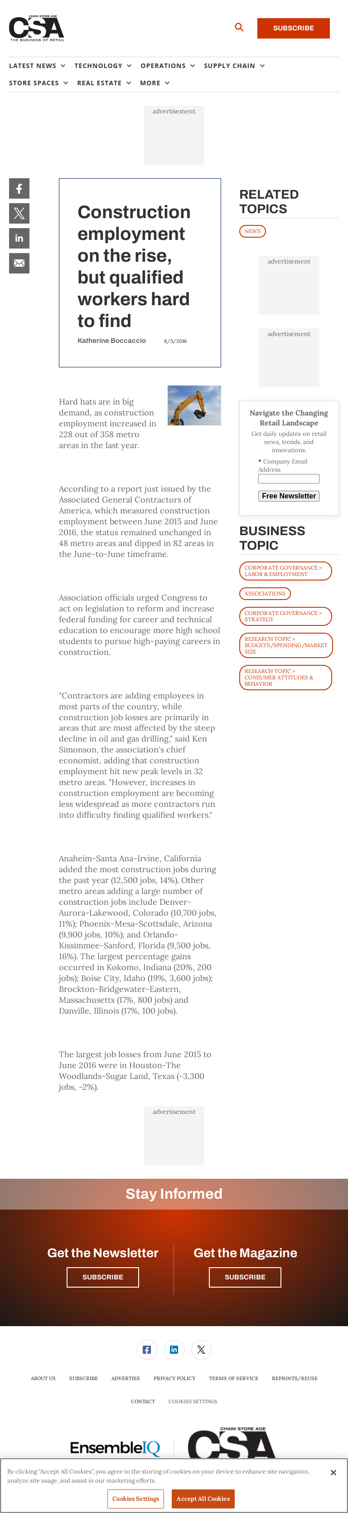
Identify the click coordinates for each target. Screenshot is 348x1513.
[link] (19, 188)
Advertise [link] (125, 1378)
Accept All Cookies (203, 1499)
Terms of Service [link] (233, 1378)
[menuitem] (41, 65)
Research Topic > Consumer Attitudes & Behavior (279, 677)
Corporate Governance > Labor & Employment (283, 570)
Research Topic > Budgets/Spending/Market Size (286, 645)
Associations (265, 593)
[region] (174, 1485)
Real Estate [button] (99, 82)
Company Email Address (283, 465)
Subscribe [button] (102, 1277)
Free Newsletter (289, 496)
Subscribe (293, 28)
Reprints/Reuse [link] (295, 1378)
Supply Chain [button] (229, 65)
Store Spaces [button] (34, 82)
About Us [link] (43, 1378)
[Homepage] (37, 28)
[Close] (333, 1473)
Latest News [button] (32, 65)
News (253, 231)
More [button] (150, 82)
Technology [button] (98, 65)
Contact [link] (143, 1401)
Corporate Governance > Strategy (283, 616)
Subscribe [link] (83, 1378)
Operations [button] (163, 65)
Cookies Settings (193, 1401)
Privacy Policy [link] (174, 1378)
